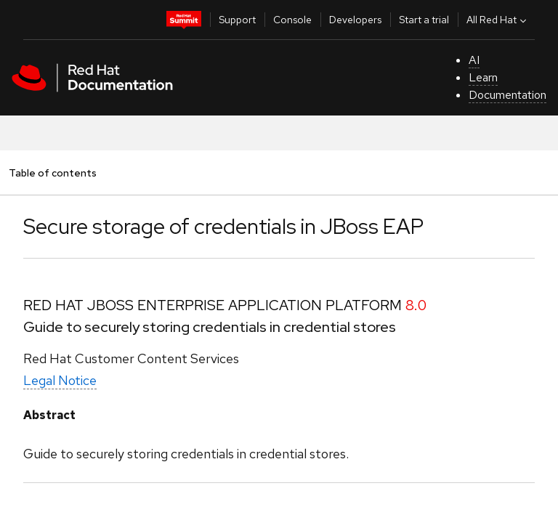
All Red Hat (498, 19)
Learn (483, 77)
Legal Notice (60, 380)
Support (237, 19)
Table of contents (52, 172)
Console (292, 19)
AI (474, 60)
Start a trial (424, 19)
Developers (355, 19)
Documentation (507, 94)
